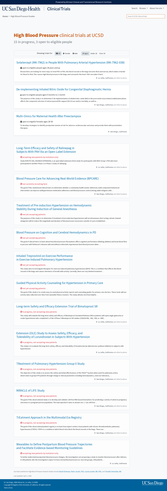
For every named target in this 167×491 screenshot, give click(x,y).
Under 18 (93, 53)
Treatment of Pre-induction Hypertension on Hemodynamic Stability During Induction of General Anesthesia (54, 207)
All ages (85, 53)
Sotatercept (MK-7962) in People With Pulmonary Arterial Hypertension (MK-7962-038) (70, 62)
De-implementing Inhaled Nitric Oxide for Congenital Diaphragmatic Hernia (63, 89)
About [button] (156, 8)
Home (5, 16)
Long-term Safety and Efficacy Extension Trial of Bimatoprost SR (57, 306)
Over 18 (102, 53)
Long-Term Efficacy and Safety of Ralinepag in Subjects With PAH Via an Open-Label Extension (46, 150)
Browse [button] (142, 8)
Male (75, 53)
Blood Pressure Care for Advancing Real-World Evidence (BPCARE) (57, 178)
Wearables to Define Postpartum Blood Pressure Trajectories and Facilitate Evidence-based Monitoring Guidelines (54, 446)
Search (134, 8)
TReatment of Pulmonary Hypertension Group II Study (50, 364)
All (58, 53)
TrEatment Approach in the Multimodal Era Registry (49, 417)
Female (66, 53)
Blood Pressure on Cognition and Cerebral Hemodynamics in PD (56, 232)
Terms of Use (8, 488)
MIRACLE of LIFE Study (30, 390)
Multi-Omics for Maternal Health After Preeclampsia (48, 116)
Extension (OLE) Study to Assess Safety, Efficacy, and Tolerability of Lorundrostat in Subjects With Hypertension (53, 335)
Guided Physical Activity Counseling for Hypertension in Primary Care (59, 283)
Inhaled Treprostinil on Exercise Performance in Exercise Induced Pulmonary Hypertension (44, 257)
